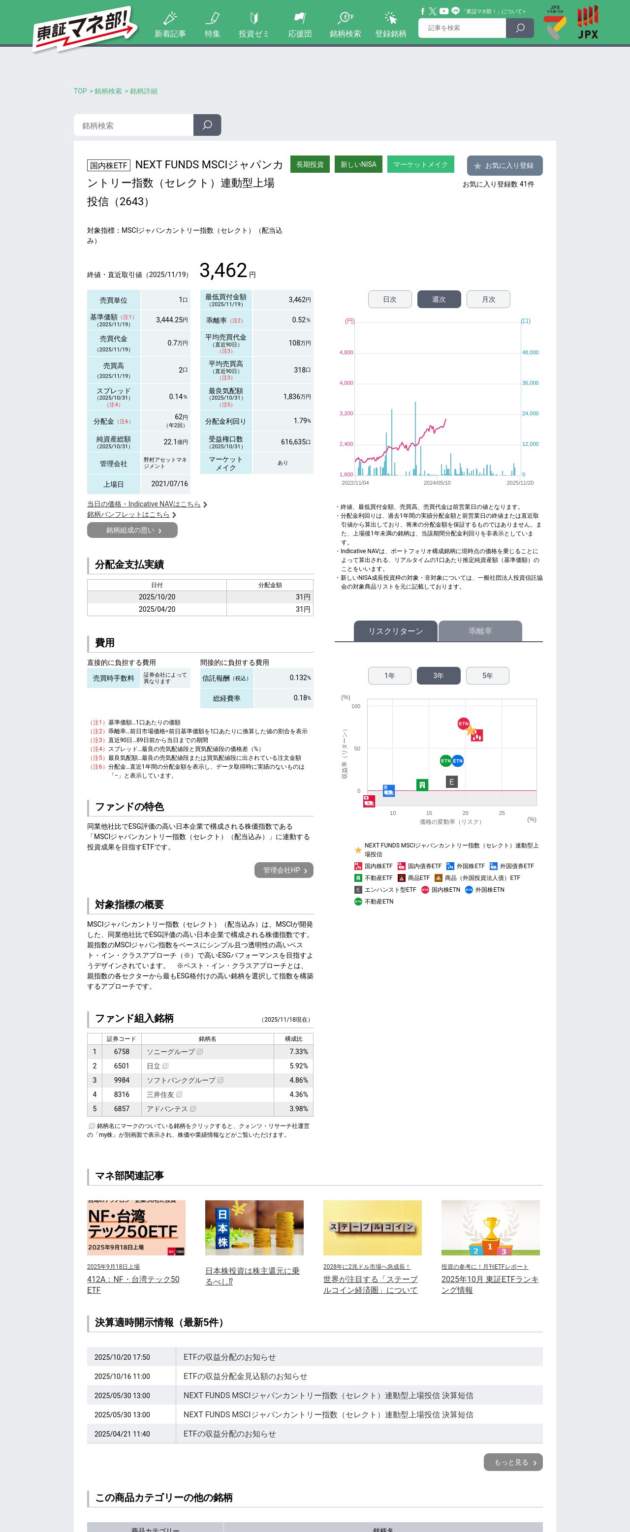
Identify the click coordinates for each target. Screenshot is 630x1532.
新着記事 (170, 33)
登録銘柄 (391, 33)
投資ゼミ (254, 33)
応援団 (300, 33)
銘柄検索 (345, 33)
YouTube (444, 11)
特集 (212, 33)
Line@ (456, 11)
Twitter (433, 11)
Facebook (423, 11)
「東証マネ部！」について (491, 11)
